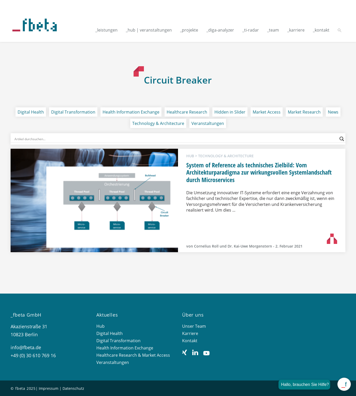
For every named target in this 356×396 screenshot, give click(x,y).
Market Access (267, 112)
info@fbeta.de (26, 347)
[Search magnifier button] (341, 139)
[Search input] (175, 139)
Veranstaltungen (207, 123)
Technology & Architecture (158, 123)
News (333, 112)
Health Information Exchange (131, 112)
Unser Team (194, 326)
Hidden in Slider (229, 112)
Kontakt (189, 340)
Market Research (304, 112)
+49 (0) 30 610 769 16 (33, 355)
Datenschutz (73, 388)
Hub (100, 326)
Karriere (190, 333)
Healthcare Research (187, 112)
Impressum (48, 388)
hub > (192, 155)
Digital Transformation (73, 112)
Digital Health (31, 112)
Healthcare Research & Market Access (133, 355)
